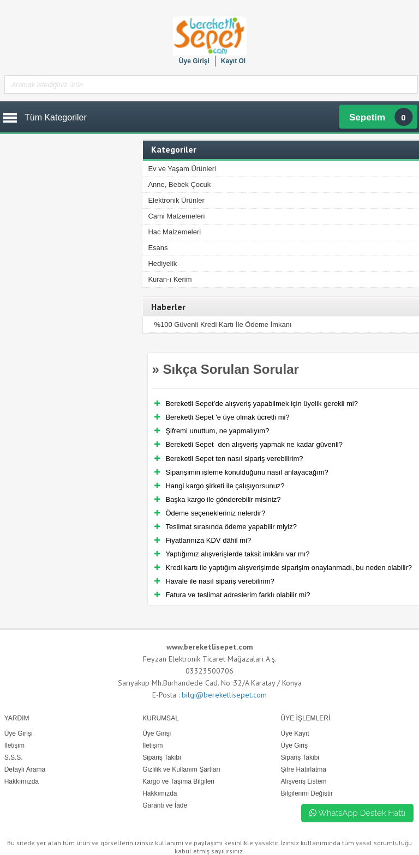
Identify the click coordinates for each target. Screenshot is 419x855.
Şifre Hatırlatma (303, 769)
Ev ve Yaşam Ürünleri (182, 169)
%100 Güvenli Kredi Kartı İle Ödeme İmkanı (222, 324)
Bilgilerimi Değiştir (307, 793)
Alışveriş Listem (304, 781)
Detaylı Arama (24, 769)
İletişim (152, 745)
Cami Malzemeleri (176, 216)
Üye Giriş (294, 745)
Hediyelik (162, 263)
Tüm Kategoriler (56, 117)
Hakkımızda (159, 793)
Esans (157, 248)
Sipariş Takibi (300, 757)
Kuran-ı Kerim (169, 279)
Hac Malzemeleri (174, 232)
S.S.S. (13, 757)
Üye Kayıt (295, 733)
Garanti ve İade (164, 805)
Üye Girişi (194, 61)
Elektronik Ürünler (176, 200)
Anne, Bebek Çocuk (179, 184)
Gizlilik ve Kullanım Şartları (181, 769)
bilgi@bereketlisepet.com (224, 695)
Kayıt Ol (233, 61)
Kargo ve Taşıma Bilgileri (178, 781)
